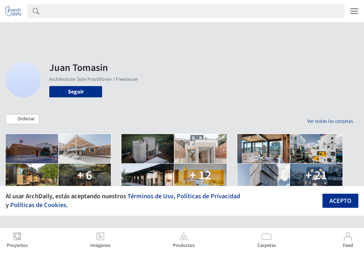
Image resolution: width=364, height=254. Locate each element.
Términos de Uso (150, 196)
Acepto (340, 200)
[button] (22, 119)
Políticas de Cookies (38, 205)
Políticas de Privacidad (208, 196)
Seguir (76, 92)
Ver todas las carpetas (330, 121)
